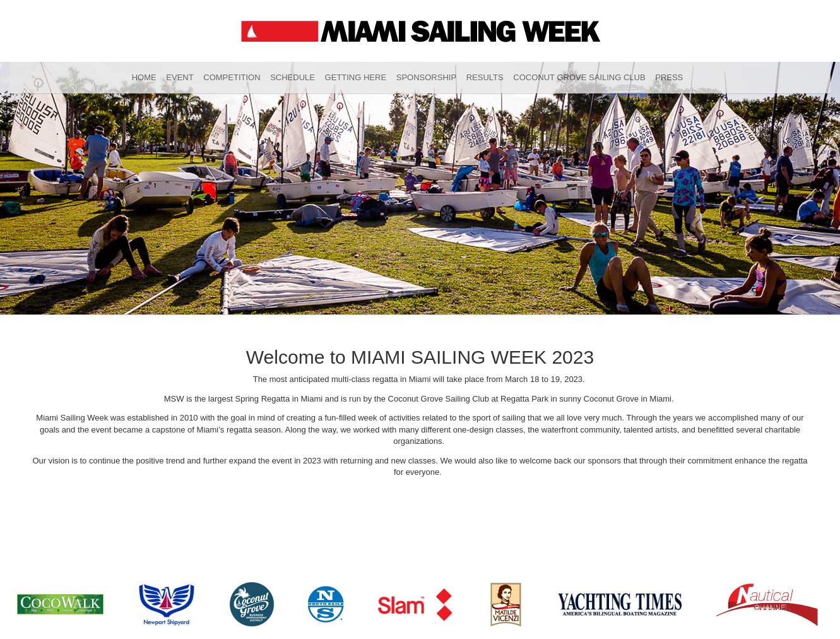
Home (144, 77)
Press (669, 77)
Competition (231, 77)
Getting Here (356, 77)
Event (179, 77)
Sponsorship (426, 77)
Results (485, 77)
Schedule (292, 77)
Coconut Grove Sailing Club (579, 77)
